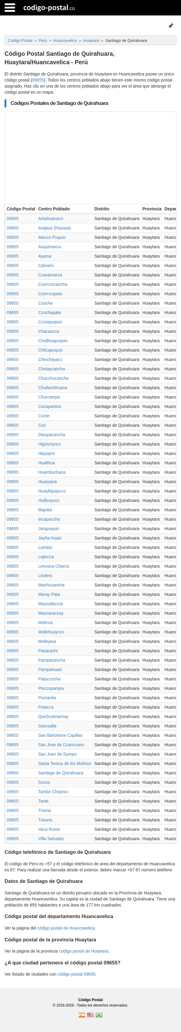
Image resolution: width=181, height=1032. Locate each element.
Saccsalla (47, 725)
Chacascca (48, 331)
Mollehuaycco (51, 632)
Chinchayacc (50, 359)
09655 (38, 80)
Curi (42, 425)
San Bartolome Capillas (60, 735)
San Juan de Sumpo (57, 754)
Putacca (46, 707)
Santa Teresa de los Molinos (64, 763)
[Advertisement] (90, 157)
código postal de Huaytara (83, 951)
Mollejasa (47, 641)
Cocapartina (49, 406)
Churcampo (49, 397)
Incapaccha (49, 519)
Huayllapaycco (52, 491)
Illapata (45, 509)
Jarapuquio (48, 528)
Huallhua (46, 462)
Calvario (46, 265)
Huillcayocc (49, 500)
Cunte (43, 415)
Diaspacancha (51, 434)
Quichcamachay (53, 716)
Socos (44, 782)
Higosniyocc (49, 444)
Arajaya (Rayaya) (54, 227)
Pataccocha (49, 678)
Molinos (45, 622)
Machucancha (51, 585)
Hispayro (46, 453)
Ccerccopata (50, 293)
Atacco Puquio (51, 237)
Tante (43, 801)
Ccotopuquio (50, 321)
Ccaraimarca (50, 274)
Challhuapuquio (52, 340)
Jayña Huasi (49, 538)
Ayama (44, 256)
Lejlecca (46, 556)
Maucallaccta (50, 603)
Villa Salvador (51, 838)
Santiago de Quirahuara (60, 772)
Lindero (45, 575)
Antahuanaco (50, 218)
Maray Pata (49, 594)
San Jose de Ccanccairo (61, 744)
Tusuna (45, 819)
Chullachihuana (52, 387)
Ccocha (45, 303)
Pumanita (47, 697)
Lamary (45, 547)
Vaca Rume (49, 829)
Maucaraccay (50, 613)
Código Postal (90, 1000)
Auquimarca (49, 246)
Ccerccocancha (52, 284)
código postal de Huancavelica (66, 928)
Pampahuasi (50, 669)
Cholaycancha (51, 368)
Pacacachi (48, 650)
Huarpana (47, 481)
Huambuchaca (51, 472)
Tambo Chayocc (53, 791)
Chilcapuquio (50, 350)
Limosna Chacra (53, 566)
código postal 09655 (76, 974)
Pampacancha (51, 660)
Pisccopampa (51, 688)
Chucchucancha (53, 378)
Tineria (44, 810)
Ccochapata (49, 312)
